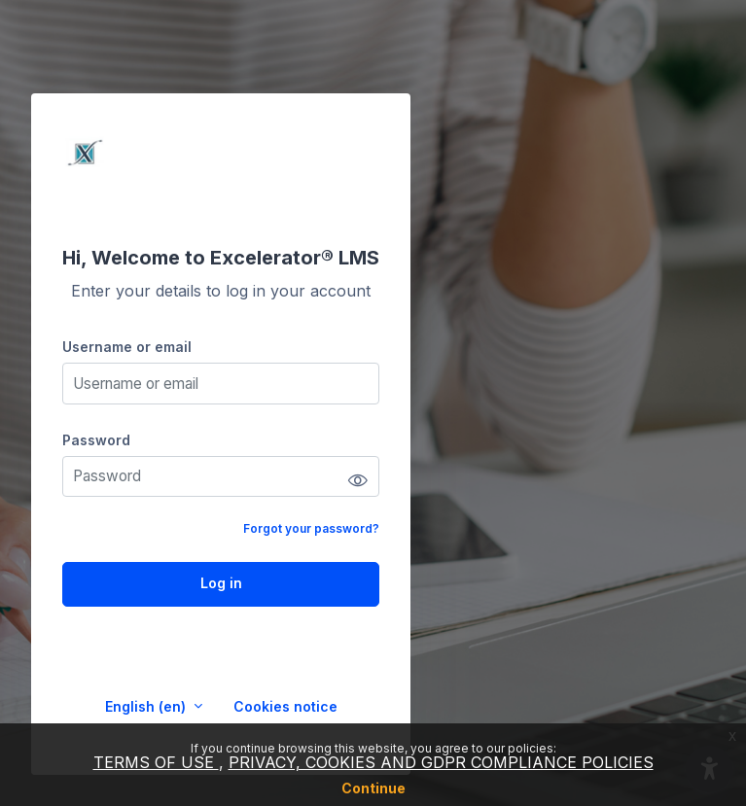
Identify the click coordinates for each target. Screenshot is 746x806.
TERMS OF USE (156, 762)
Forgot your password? (311, 528)
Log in (221, 583)
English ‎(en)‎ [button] (147, 706)
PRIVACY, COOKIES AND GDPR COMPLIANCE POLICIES (441, 762)
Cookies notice (285, 706)
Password (96, 440)
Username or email (127, 346)
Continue (373, 788)
